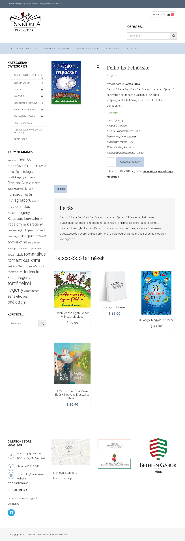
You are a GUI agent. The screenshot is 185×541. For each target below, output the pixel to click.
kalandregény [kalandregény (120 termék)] (19, 212)
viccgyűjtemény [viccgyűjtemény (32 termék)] (31, 290)
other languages (23, 123)
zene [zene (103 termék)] (12, 296)
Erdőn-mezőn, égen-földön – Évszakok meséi (72, 314)
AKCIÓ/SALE (20, 139)
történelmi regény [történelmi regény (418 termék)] (19, 286)
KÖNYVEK (29, 96)
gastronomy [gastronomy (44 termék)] (32, 183)
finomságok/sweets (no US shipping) (28, 131)
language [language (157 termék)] (29, 235)
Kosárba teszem (130, 162)
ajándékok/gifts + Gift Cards (29, 76)
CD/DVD (29, 89)
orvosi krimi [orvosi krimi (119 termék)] (17, 242)
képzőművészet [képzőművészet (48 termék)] (35, 230)
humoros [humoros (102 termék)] (15, 194)
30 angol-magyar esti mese (156, 320)
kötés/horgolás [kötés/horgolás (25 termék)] (14, 236)
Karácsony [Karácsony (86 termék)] (15, 218)
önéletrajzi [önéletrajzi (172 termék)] (17, 302)
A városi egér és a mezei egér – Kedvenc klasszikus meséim (72, 395)
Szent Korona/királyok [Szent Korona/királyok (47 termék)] (31, 266)
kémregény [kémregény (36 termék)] (19, 230)
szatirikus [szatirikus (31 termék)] (12, 266)
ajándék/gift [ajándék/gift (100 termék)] (17, 166)
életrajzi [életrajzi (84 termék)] (22, 296)
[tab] (60, 189)
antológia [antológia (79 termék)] (26, 172)
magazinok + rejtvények (29, 103)
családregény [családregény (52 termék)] (16, 177)
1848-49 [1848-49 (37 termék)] (12, 160)
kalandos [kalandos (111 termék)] (22, 206)
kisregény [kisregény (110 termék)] (35, 224)
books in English (29, 82)
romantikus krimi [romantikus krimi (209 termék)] (24, 260)
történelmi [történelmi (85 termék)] (15, 272)
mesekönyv (150, 171)
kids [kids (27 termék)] (24, 225)
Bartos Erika (132, 84)
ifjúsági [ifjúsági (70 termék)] (28, 194)
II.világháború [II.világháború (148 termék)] (19, 200)
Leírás (61, 189)
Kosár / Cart (161, 14)
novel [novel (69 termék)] (42, 236)
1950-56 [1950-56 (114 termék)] (24, 160)
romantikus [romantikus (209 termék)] (35, 254)
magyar (131, 136)
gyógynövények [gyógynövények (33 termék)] (15, 189)
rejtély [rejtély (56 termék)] (19, 254)
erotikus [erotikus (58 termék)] (30, 177)
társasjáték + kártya (29, 116)
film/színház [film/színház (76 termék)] (16, 183)
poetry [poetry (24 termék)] (30, 243)
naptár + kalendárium (29, 109)
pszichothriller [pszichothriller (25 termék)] (20, 248)
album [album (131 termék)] (32, 166)
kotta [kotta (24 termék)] (10, 230)
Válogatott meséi (114, 307)
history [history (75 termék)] (28, 188)
